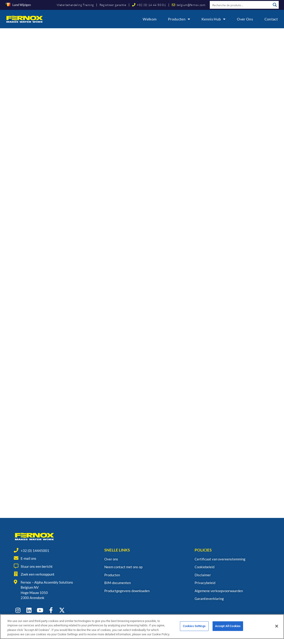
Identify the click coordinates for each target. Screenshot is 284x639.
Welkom (149, 19)
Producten (179, 19)
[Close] (277, 626)
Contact (271, 19)
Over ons (245, 19)
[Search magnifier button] (275, 5)
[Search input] (240, 5)
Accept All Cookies (228, 626)
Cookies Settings (194, 626)
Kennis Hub (213, 19)
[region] (142, 626)
